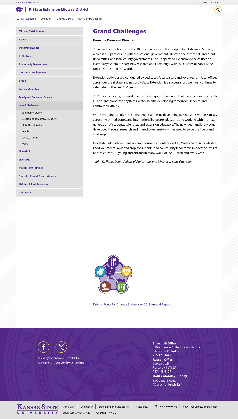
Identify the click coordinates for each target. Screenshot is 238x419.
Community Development (33, 64)
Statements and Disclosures (114, 406)
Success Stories (30, 137)
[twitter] (61, 347)
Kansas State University (27, 2)
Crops (22, 80)
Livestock (24, 159)
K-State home (26, 18)
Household (25, 151)
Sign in (203, 2)
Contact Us (25, 192)
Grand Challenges (29, 105)
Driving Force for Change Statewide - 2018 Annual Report (132, 304)
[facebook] (43, 347)
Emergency (87, 406)
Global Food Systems (33, 125)
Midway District (64, 18)
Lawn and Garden (29, 89)
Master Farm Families (31, 167)
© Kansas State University (76, 412)
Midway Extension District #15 (58, 358)
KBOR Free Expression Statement (200, 406)
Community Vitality (32, 112)
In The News (25, 56)
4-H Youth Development (32, 72)
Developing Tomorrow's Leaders (39, 118)
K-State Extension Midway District (58, 9)
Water (25, 143)
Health (25, 131)
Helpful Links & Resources (33, 184)
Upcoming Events (29, 47)
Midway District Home (31, 31)
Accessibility (141, 406)
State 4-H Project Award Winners (37, 176)
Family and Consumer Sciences (36, 97)
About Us (24, 39)
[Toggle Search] (218, 10)
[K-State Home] (19, 9)
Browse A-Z (216, 2)
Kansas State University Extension (61, 363)
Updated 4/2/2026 (106, 412)
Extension (46, 18)
